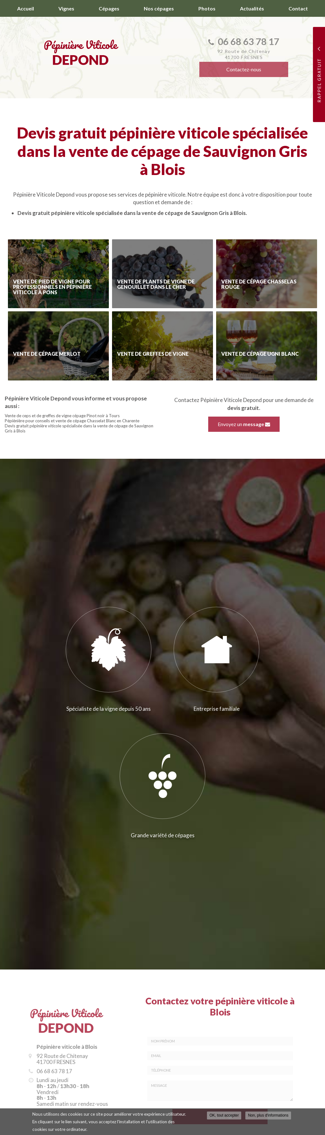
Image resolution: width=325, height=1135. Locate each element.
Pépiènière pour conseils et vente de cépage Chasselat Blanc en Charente (72, 420)
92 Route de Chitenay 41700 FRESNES (57, 1059)
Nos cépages (159, 8)
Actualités (252, 8)
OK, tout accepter (224, 1115)
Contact (298, 8)
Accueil (25, 8)
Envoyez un (244, 424)
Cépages (109, 8)
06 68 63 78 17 (50, 1071)
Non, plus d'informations (268, 1115)
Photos (207, 8)
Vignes (66, 8)
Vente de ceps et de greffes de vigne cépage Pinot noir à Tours (62, 415)
